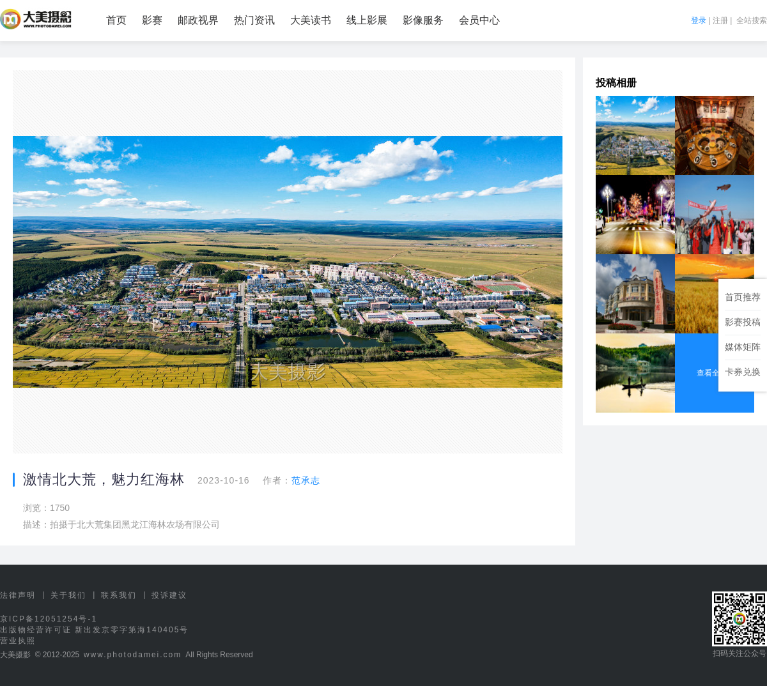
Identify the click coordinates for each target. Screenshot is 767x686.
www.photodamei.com (133, 654)
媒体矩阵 (743, 347)
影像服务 (423, 20)
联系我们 (119, 595)
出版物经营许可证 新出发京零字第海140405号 (94, 629)
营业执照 (18, 640)
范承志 (305, 480)
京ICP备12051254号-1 (48, 618)
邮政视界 (198, 20)
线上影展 (366, 20)
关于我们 (68, 595)
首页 (116, 20)
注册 (720, 20)
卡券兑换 (743, 372)
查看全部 (714, 373)
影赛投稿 (743, 322)
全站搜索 (751, 20)
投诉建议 (169, 595)
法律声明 (18, 595)
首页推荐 (743, 297)
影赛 (152, 20)
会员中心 (479, 20)
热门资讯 (254, 20)
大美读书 (310, 20)
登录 (698, 20)
